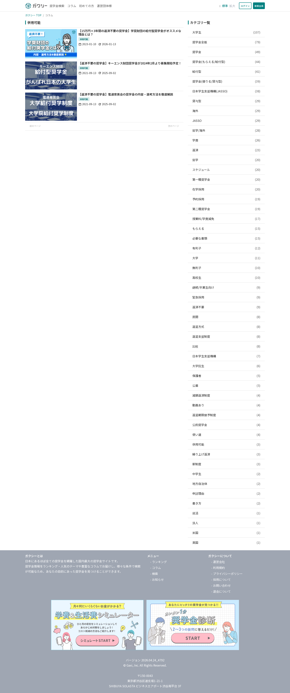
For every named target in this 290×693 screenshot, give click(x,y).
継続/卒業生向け (226, 287)
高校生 (226, 277)
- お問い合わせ (221, 585)
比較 (226, 346)
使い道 (226, 434)
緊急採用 (226, 297)
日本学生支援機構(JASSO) (226, 91)
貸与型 (226, 100)
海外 (226, 110)
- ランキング (158, 562)
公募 (226, 385)
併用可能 (226, 444)
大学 (226, 257)
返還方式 (226, 326)
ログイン (245, 5)
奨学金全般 (226, 42)
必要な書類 (226, 238)
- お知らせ (157, 579)
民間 (226, 316)
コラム (71, 6)
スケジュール (226, 169)
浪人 (226, 522)
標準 (225, 6)
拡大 (232, 6)
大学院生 (226, 365)
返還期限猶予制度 (226, 415)
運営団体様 (104, 6)
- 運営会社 (218, 562)
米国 (226, 532)
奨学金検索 (57, 6)
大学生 (226, 32)
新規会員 (258, 5)
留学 (226, 159)
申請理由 (226, 493)
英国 (226, 542)
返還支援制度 (226, 336)
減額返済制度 (226, 395)
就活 (226, 513)
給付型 (226, 71)
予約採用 (226, 199)
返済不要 (226, 307)
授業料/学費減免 (226, 218)
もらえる (226, 228)
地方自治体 (226, 483)
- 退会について (221, 591)
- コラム (155, 567)
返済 (226, 150)
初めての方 (86, 6)
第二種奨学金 (226, 208)
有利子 (226, 248)
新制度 (226, 464)
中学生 (226, 473)
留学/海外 (226, 130)
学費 (226, 140)
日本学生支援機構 (226, 356)
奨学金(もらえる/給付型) (226, 61)
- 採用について (221, 579)
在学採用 (226, 189)
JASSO (226, 120)
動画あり (226, 405)
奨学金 (226, 51)
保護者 (226, 375)
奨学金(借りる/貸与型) (226, 81)
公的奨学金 (226, 424)
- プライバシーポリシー (227, 573)
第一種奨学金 (226, 179)
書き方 (226, 503)
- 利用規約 (218, 567)
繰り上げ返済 (226, 454)
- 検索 (154, 573)
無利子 (226, 267)
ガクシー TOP (33, 15)
